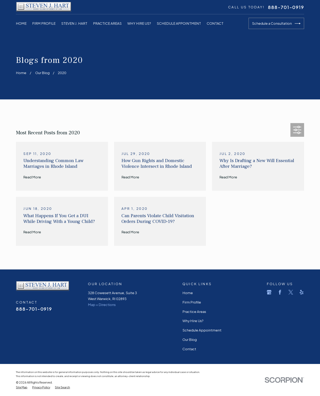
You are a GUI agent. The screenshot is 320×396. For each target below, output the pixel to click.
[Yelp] (301, 292)
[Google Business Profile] (269, 292)
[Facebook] (280, 292)
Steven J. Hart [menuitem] (74, 23)
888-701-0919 (286, 7)
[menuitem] (21, 387)
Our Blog (189, 339)
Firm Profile (191, 302)
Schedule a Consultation (276, 23)
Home (187, 293)
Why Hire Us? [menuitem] (139, 23)
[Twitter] (290, 292)
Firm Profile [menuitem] (44, 23)
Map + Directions (102, 305)
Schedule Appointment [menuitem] (179, 23)
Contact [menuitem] (215, 23)
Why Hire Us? (192, 321)
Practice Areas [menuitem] (107, 23)
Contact (189, 349)
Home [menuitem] (21, 23)
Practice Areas (194, 311)
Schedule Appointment (201, 330)
